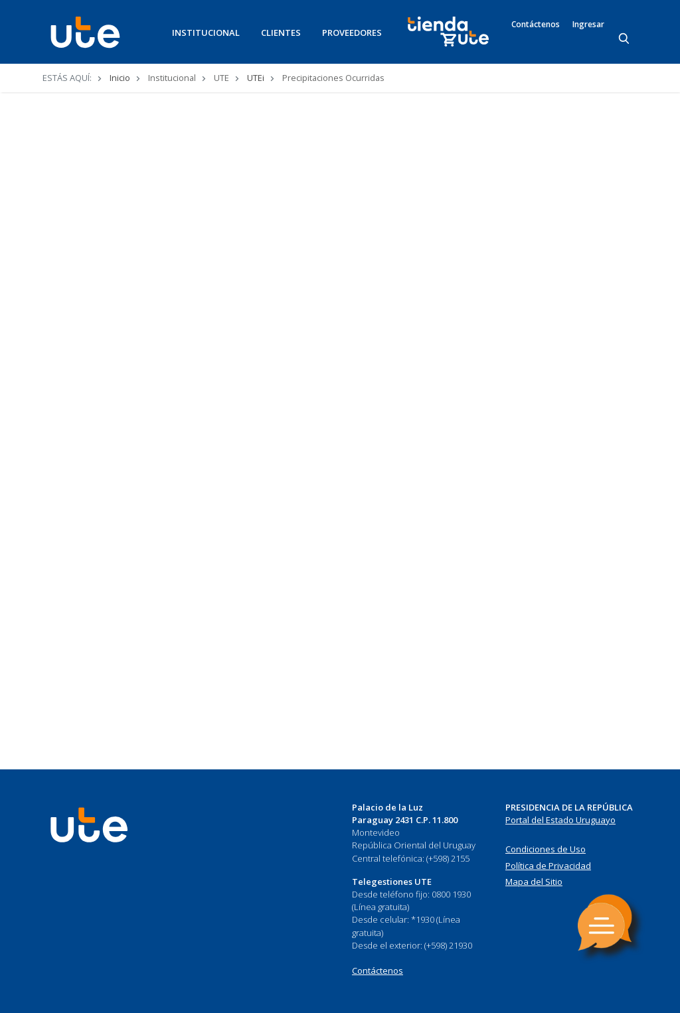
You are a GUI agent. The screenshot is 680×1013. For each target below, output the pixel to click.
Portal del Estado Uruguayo (560, 820)
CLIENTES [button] (281, 33)
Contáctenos (535, 25)
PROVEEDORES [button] (352, 33)
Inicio (120, 78)
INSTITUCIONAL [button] (206, 33)
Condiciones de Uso (545, 849)
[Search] (625, 39)
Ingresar (588, 25)
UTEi (255, 78)
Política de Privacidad (548, 866)
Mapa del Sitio (533, 882)
